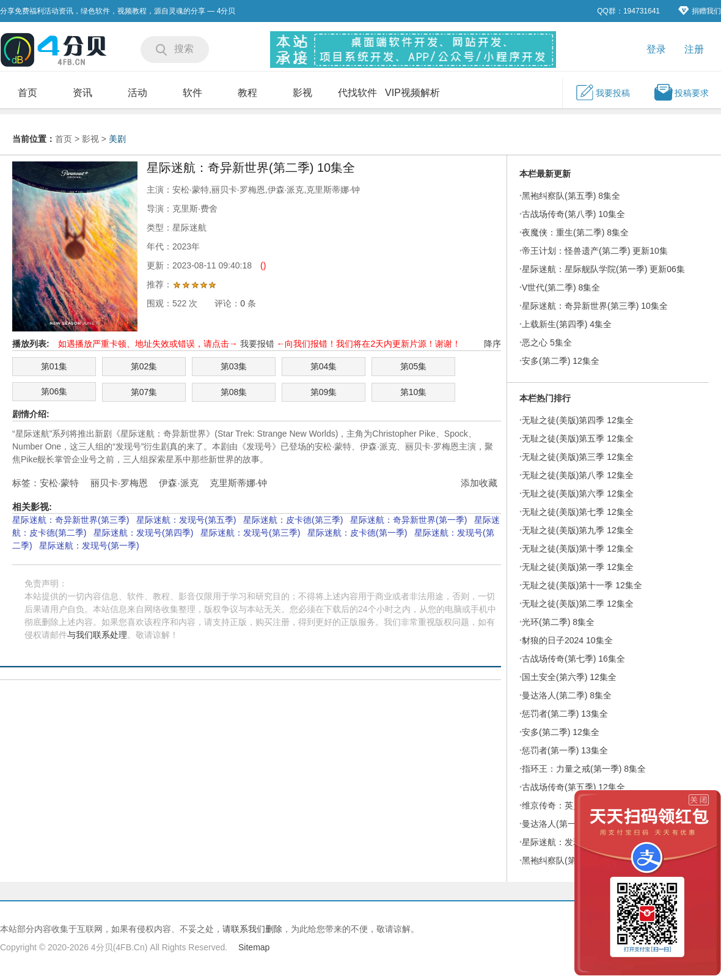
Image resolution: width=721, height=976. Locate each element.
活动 (137, 92)
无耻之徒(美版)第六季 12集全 (578, 493)
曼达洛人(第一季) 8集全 (567, 824)
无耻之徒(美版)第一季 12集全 (578, 567)
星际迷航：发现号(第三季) (250, 533)
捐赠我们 (699, 10)
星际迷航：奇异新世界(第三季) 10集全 (595, 306)
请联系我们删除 (252, 929)
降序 (492, 344)
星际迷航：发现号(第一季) (89, 545)
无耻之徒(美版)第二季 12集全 (578, 603)
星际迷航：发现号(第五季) (186, 520)
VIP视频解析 (412, 92)
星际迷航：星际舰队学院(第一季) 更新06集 (603, 269)
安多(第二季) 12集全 (560, 361)
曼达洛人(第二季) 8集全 (567, 695)
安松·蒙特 (59, 483)
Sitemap (253, 947)
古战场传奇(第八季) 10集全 (573, 214)
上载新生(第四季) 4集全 (567, 324)
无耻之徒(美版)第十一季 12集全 (582, 585)
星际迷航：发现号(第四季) (143, 533)
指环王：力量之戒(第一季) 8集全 (584, 769)
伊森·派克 (178, 483)
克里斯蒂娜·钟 (238, 483)
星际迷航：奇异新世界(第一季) (408, 520)
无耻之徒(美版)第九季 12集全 (578, 530)
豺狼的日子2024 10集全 (567, 640)
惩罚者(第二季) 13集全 (565, 714)
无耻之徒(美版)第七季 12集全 (578, 512)
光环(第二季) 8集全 (558, 622)
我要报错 (257, 344)
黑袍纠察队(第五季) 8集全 (571, 196)
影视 (302, 92)
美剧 (117, 139)
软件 (192, 92)
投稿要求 (681, 92)
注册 (694, 49)
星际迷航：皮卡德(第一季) (357, 533)
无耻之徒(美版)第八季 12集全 (578, 475)
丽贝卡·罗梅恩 (119, 483)
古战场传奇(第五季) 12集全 (573, 787)
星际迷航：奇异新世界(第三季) (70, 520)
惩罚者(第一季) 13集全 (565, 750)
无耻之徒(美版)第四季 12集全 (578, 420)
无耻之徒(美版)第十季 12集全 (578, 548)
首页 (27, 92)
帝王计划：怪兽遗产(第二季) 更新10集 (595, 251)
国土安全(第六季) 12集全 (569, 677)
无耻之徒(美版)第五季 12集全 (578, 438)
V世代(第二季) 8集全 (561, 287)
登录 (656, 49)
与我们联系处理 (97, 635)
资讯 (82, 92)
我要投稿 (602, 92)
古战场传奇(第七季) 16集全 (573, 659)
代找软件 (357, 92)
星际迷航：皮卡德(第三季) (293, 520)
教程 (247, 92)
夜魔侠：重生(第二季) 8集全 (575, 232)
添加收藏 (479, 483)
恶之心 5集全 (547, 342)
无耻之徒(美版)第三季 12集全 (578, 457)
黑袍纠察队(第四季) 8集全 (571, 860)
